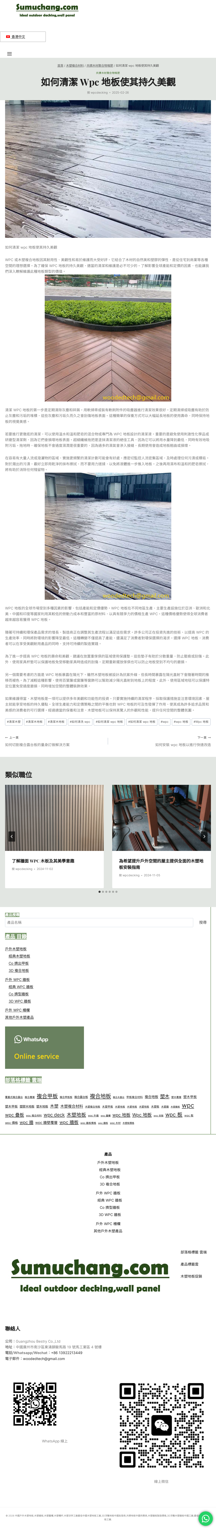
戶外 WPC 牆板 (17, 980)
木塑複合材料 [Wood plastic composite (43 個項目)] (71, 1106)
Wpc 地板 (201, 721)
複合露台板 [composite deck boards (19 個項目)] (81, 1097)
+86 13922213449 (66, 1353)
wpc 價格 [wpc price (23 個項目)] (11, 1123)
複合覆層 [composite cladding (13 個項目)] (30, 1097)
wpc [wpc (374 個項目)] (188, 1105)
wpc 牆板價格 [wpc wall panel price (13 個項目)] (88, 1123)
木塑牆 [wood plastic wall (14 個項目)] (165, 1106)
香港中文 (15, 37)
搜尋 (203, 922)
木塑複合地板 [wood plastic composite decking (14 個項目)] (92, 1106)
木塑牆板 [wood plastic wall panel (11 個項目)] (175, 1106)
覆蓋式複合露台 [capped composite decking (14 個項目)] (14, 1097)
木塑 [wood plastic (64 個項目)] (54, 1106)
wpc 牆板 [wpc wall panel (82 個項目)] (68, 1122)
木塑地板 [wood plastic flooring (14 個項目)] (144, 1106)
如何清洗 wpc (80, 721)
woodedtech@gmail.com (44, 1359)
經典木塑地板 (19, 956)
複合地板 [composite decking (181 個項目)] (100, 1096)
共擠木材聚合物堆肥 (108, 73)
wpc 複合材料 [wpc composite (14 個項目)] (34, 1115)
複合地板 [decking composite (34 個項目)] (151, 1097)
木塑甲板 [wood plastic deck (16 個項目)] (107, 1106)
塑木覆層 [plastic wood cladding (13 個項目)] (176, 1097)
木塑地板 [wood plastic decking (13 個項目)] (120, 1106)
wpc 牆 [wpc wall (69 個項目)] (26, 1122)
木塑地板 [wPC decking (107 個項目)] (76, 1115)
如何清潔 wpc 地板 (109, 721)
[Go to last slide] (11, 836)
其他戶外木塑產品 (19, 1017)
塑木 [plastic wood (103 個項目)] (164, 1096)
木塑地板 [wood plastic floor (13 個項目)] (132, 1106)
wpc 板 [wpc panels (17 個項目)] (188, 1115)
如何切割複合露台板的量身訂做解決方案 (54, 741)
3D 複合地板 (19, 970)
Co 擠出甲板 (19, 963)
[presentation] (54, 818)
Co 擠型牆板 (19, 994)
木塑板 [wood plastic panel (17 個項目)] (155, 1106)
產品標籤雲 (189, 1264)
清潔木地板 (34, 721)
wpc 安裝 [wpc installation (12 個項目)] (158, 1115)
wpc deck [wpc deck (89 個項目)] (54, 1115)
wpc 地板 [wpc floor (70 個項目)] (121, 1115)
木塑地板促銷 (191, 1276)
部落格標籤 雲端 (194, 1252)
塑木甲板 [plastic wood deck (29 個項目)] (190, 1097)
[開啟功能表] (11, 54)
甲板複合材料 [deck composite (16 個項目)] (134, 1097)
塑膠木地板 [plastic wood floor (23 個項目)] (27, 1106)
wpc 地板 (181, 721)
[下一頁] (204, 836)
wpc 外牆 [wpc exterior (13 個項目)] (93, 1115)
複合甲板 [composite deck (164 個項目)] (47, 1096)
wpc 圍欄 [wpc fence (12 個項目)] (106, 1115)
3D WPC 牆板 (20, 1001)
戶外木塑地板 (16, 949)
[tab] (100, 892)
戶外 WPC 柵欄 (17, 1010)
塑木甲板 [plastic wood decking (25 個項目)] (11, 1106)
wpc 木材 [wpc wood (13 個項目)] (115, 1123)
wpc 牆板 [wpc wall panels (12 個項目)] (103, 1123)
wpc (165, 721)
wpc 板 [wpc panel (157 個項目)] (173, 1114)
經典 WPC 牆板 (21, 987)
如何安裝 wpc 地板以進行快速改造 (161, 741)
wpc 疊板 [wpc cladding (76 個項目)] (14, 1115)
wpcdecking (99, 92)
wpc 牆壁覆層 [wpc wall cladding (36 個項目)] (46, 1122)
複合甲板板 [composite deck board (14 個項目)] (66, 1097)
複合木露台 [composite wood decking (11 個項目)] (118, 1097)
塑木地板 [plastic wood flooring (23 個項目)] (42, 1106)
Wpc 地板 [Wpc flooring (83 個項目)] (142, 1115)
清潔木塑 (14, 721)
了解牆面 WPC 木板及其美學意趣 (43, 861)
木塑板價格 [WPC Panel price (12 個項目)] (128, 1123)
